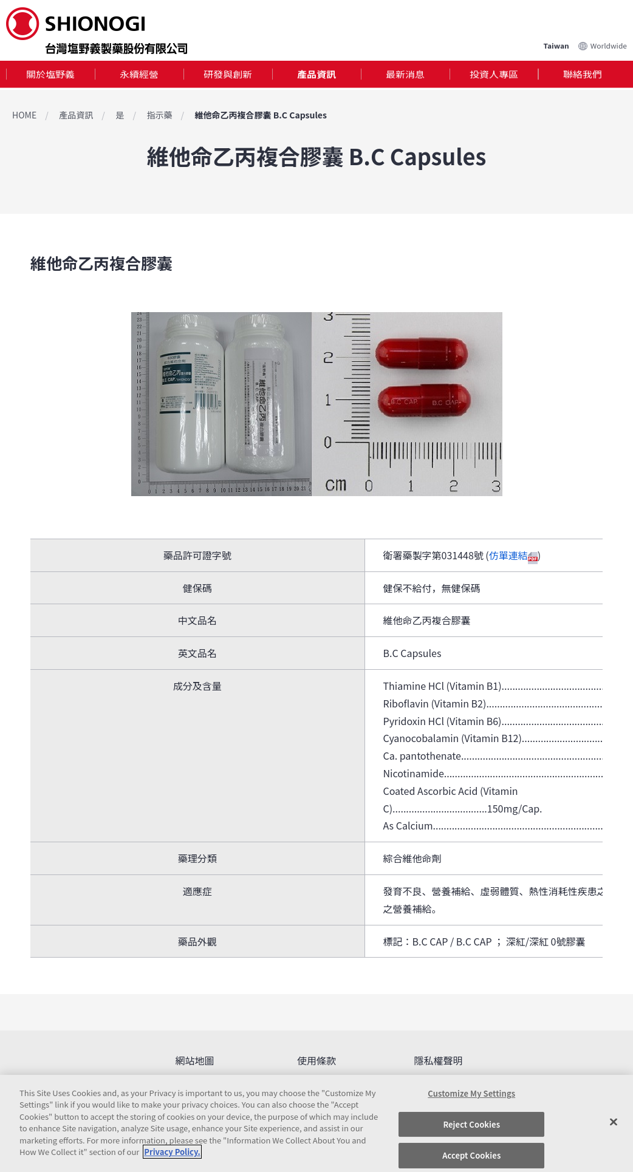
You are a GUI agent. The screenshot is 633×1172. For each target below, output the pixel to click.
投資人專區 (494, 75)
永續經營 (139, 75)
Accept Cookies (471, 1155)
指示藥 (159, 115)
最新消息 (405, 75)
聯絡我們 (582, 75)
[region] (316, 1123)
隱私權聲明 (438, 1060)
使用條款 (316, 1060)
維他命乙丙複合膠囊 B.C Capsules (261, 115)
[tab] (50, 75)
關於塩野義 (50, 75)
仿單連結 (513, 555)
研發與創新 (228, 75)
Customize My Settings (471, 1093)
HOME (24, 115)
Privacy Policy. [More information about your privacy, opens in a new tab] (172, 1151)
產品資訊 (316, 75)
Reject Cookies (471, 1124)
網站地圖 (195, 1060)
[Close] (613, 1121)
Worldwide (608, 44)
